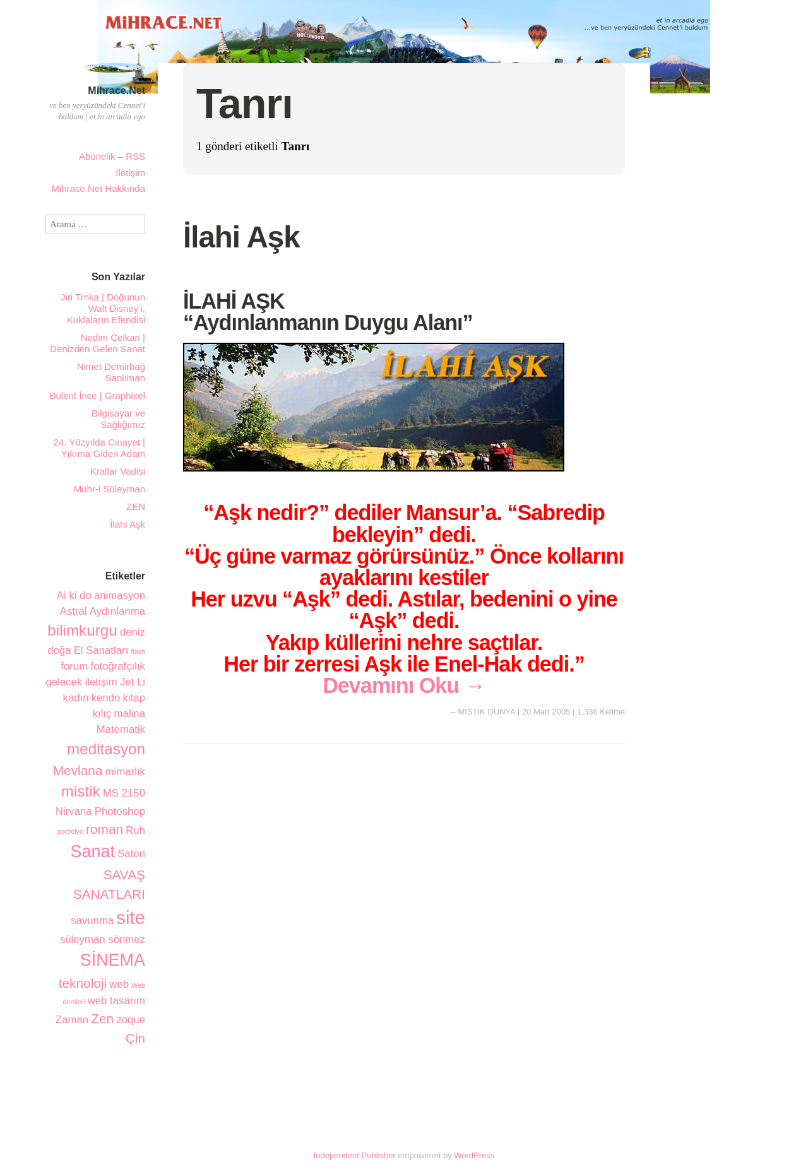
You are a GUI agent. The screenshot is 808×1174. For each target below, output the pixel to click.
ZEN (135, 506)
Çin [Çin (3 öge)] (135, 1038)
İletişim (130, 172)
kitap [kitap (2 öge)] (134, 698)
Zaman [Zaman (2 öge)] (72, 1020)
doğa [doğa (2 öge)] (59, 650)
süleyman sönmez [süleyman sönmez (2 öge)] (102, 940)
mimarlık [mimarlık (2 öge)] (125, 772)
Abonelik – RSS (112, 156)
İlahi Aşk (241, 237)
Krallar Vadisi (117, 471)
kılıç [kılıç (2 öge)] (102, 714)
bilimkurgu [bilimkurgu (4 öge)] (82, 630)
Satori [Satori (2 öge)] (131, 854)
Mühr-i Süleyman (109, 488)
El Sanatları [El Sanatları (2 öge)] (101, 650)
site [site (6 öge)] (130, 917)
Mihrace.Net (116, 90)
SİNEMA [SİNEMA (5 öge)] (112, 960)
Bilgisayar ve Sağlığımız (118, 419)
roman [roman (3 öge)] (104, 829)
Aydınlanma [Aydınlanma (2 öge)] (117, 611)
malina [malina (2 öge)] (129, 714)
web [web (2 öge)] (119, 984)
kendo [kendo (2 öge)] (106, 698)
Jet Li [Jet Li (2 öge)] (132, 682)
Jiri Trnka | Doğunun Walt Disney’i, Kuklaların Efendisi (103, 308)
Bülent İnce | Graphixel (97, 395)
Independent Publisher (355, 1155)
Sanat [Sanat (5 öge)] (93, 851)
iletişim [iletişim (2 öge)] (101, 682)
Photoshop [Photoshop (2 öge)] (120, 811)
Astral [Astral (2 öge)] (73, 611)
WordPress (474, 1155)
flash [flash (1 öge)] (138, 651)
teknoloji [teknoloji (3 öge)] (83, 983)
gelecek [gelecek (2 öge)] (64, 682)
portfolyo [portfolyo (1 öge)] (70, 831)
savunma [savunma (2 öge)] (92, 921)
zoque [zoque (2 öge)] (130, 1020)
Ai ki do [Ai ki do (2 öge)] (74, 596)
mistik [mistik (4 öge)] (80, 791)
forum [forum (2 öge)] (74, 666)
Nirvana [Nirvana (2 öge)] (74, 811)
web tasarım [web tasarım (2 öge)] (116, 1001)
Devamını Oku (404, 685)
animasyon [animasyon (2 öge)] (119, 596)
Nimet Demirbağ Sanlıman (111, 372)
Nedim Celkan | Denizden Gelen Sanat (97, 343)
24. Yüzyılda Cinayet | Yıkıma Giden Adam (99, 448)
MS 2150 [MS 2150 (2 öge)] (124, 793)
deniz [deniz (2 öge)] (132, 632)
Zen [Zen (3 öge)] (102, 1018)
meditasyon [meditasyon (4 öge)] (106, 748)
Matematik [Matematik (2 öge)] (121, 729)
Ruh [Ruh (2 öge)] (135, 830)
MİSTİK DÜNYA (486, 711)
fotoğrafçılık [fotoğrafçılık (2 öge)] (117, 666)
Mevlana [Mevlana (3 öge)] (78, 770)
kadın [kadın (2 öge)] (76, 698)
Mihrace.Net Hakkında (98, 188)
